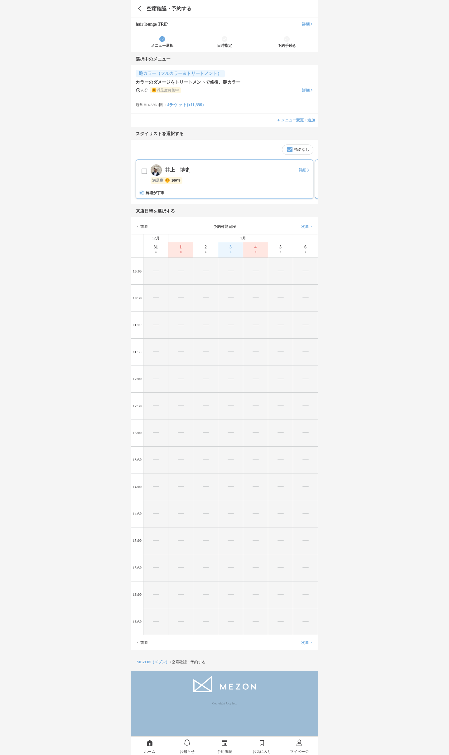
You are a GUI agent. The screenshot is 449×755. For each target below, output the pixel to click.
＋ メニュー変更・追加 (296, 120)
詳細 (307, 24)
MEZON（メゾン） (153, 662)
